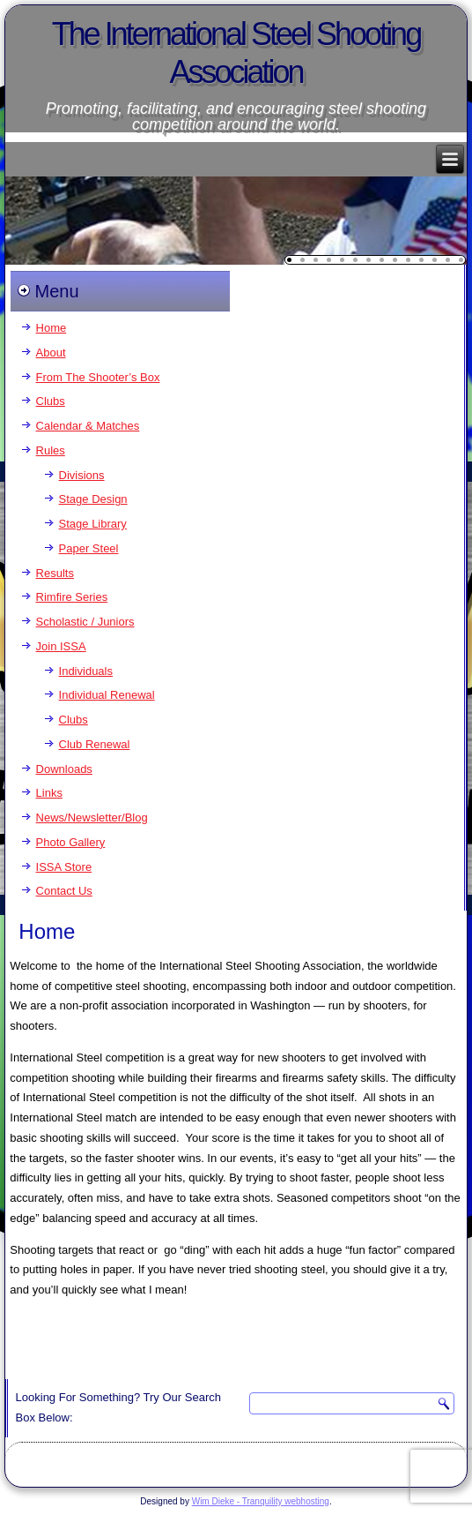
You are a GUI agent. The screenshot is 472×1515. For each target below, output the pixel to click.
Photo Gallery (71, 842)
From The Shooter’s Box (98, 377)
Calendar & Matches (88, 425)
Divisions (82, 475)
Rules (50, 450)
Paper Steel (89, 548)
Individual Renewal (107, 694)
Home (51, 327)
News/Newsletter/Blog (92, 817)
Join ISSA (61, 646)
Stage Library (93, 523)
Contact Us (64, 890)
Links (49, 792)
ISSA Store (64, 867)
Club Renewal (94, 744)
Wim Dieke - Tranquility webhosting (260, 1501)
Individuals (86, 671)
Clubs (50, 401)
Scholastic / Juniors (85, 621)
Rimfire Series (72, 597)
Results (55, 573)
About (51, 352)
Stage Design (93, 499)
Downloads (64, 769)
